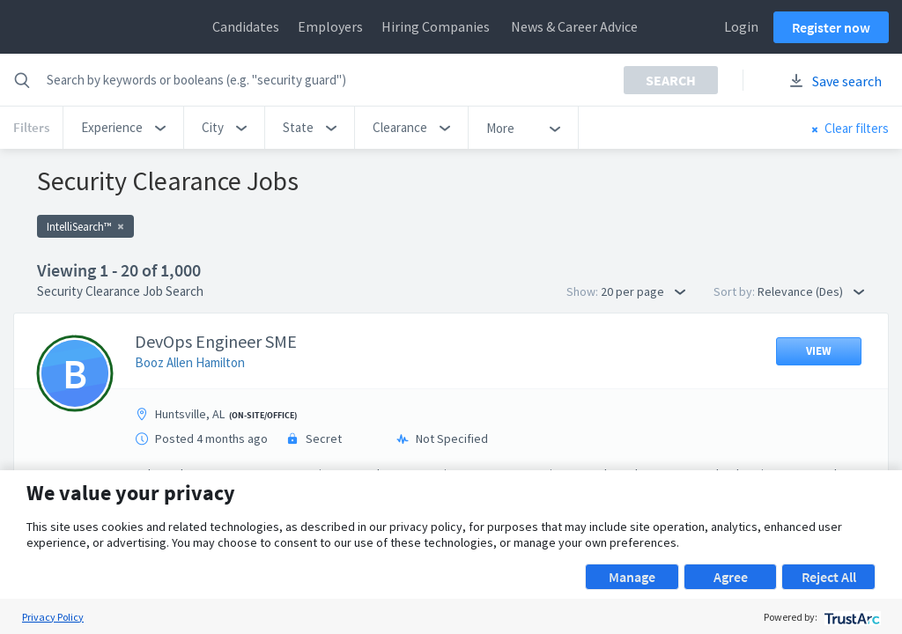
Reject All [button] (829, 577)
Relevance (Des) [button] (811, 291)
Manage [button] (632, 577)
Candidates (245, 26)
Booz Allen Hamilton (190, 362)
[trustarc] (850, 616)
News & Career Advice (574, 26)
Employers (330, 26)
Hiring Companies (435, 26)
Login (741, 26)
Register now (831, 27)
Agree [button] (730, 577)
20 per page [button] (643, 291)
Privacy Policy (53, 616)
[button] (123, 128)
